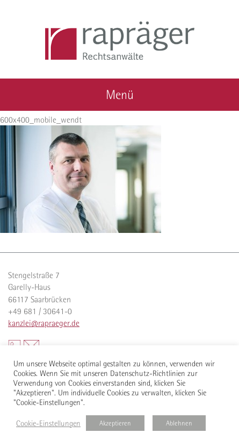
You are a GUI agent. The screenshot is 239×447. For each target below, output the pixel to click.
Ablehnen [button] (179, 423)
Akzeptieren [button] (115, 423)
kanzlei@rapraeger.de (43, 323)
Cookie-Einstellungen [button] (48, 423)
